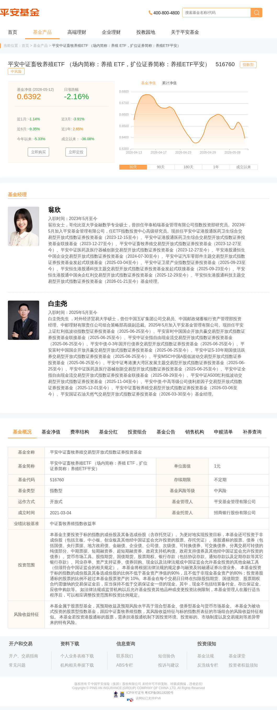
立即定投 (76, 152)
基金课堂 (237, 656)
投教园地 (145, 32)
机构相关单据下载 (77, 665)
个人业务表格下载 (77, 656)
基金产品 (42, 32)
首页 (12, 32)
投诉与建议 (168, 665)
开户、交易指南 (23, 656)
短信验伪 (166, 656)
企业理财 (111, 32)
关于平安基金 (185, 32)
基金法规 (205, 656)
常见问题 (17, 665)
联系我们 (124, 656)
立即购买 (38, 152)
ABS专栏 (124, 665)
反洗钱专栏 (207, 665)
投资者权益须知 (243, 665)
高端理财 (76, 32)
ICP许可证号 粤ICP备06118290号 (143, 693)
